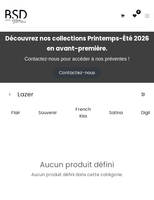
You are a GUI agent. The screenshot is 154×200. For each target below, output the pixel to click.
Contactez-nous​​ (77, 72)
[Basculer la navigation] (147, 15)
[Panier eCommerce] (122, 16)
